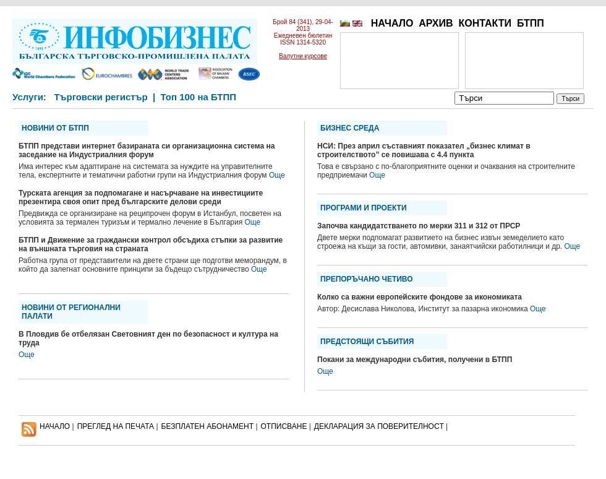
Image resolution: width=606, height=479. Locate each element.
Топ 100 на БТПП (199, 97)
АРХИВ (436, 23)
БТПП (530, 23)
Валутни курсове (303, 56)
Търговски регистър (100, 97)
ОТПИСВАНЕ (284, 426)
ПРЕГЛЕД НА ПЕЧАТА (115, 426)
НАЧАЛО (392, 23)
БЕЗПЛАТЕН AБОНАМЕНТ (207, 426)
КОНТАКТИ (484, 23)
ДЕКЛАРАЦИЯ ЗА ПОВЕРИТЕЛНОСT (379, 426)
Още (277, 175)
